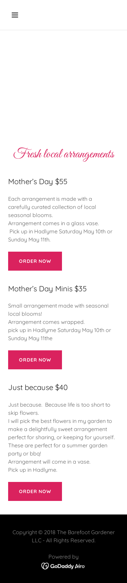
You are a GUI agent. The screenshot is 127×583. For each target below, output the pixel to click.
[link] (63, 565)
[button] (21, 15)
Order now (35, 261)
